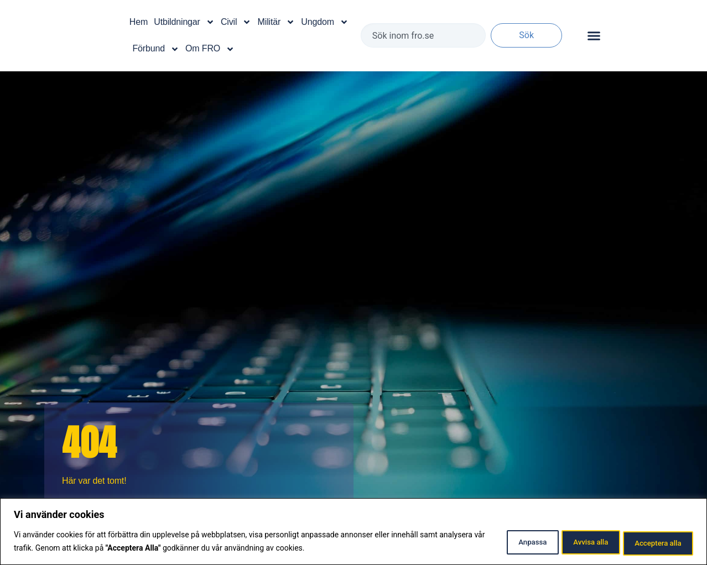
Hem (138, 22)
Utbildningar (184, 22)
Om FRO (210, 49)
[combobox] (423, 35)
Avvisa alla (572, 542)
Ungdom (325, 22)
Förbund (155, 49)
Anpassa (502, 542)
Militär (276, 22)
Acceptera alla (652, 542)
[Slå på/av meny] (594, 36)
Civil (236, 22)
